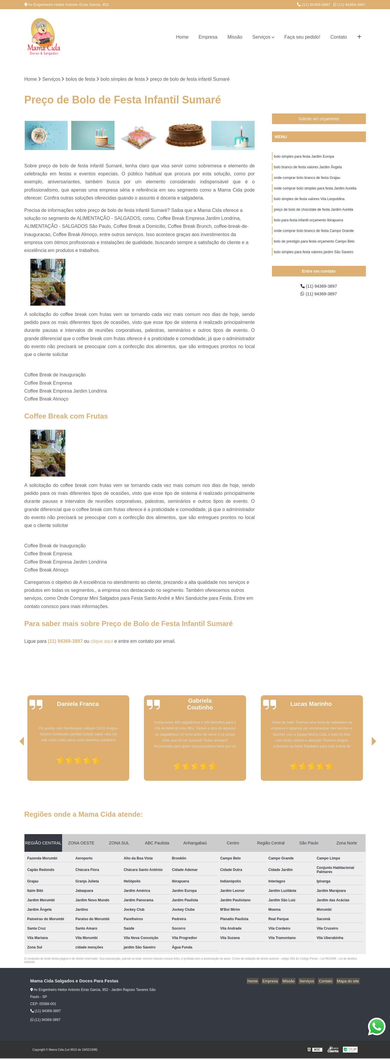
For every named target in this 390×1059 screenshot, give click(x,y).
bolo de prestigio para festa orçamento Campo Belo (314, 247)
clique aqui (102, 641)
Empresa (208, 36)
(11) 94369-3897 (313, 4)
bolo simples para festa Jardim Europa (304, 157)
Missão (235, 36)
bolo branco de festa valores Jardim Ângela (308, 169)
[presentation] (13, 764)
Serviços (261, 36)
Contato (338, 36)
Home (182, 36)
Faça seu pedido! (302, 36)
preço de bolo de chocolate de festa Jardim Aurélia (314, 213)
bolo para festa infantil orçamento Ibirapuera (308, 225)
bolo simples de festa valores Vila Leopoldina (309, 202)
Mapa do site (349, 981)
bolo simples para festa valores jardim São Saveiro (314, 258)
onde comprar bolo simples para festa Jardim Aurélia (315, 191)
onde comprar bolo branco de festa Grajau (307, 180)
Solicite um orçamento (318, 119)
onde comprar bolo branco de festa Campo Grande (314, 236)
